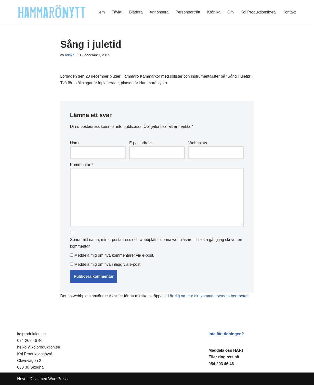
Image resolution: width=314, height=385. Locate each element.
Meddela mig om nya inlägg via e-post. (108, 264)
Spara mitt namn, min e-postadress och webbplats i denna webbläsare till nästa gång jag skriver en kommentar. (156, 243)
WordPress (58, 379)
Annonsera (159, 12)
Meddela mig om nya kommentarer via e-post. (114, 255)
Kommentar (81, 165)
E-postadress (140, 143)
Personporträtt (187, 12)
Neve (21, 379)
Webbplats (197, 143)
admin (70, 55)
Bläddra (136, 12)
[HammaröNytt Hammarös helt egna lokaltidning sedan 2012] (51, 12)
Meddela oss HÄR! (226, 350)
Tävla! (117, 12)
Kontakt (289, 12)
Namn (75, 143)
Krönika (214, 12)
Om (230, 12)
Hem (100, 12)
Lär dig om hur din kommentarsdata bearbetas (208, 296)
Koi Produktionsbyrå (258, 12)
